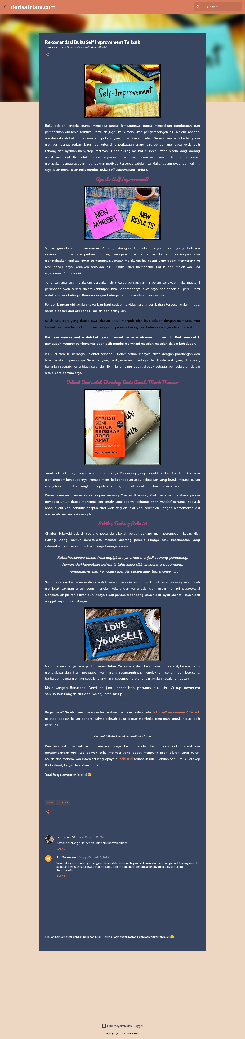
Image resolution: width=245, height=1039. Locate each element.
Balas (60, 848)
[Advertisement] (122, 988)
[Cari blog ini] (222, 6)
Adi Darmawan (67, 857)
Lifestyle (63, 802)
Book (50, 802)
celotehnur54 (65, 837)
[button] (47, 54)
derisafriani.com (33, 6)
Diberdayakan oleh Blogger (122, 1026)
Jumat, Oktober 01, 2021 (91, 837)
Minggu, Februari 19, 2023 (94, 857)
